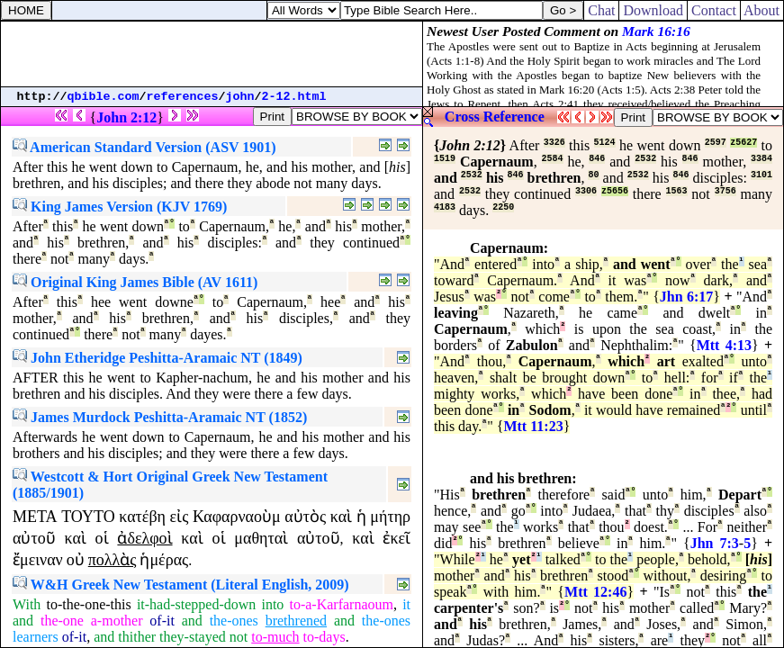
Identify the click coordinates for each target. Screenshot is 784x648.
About (762, 10)
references (183, 97)
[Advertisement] (211, 54)
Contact (714, 10)
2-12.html (294, 97)
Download (653, 10)
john (240, 97)
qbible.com (104, 97)
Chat (601, 10)
